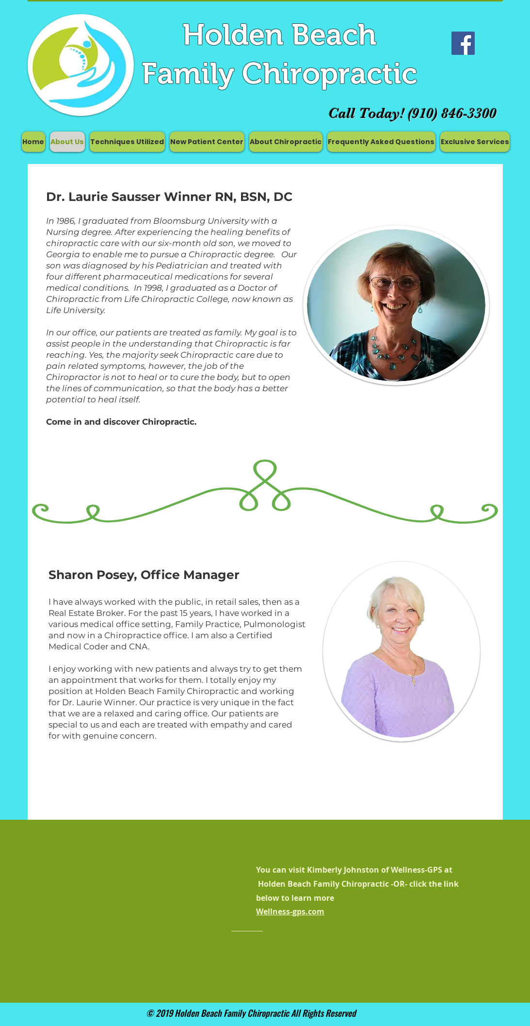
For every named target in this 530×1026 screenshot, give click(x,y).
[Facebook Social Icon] (463, 43)
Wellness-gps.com (290, 911)
